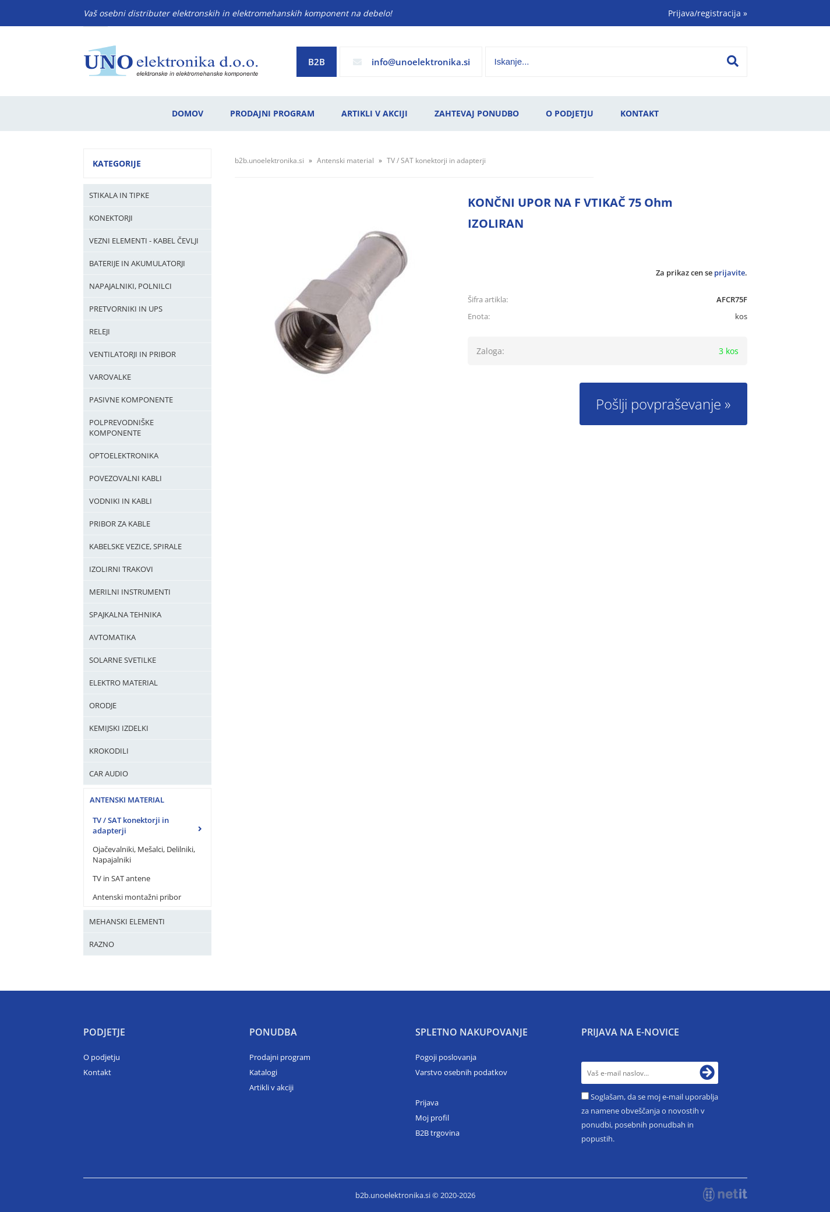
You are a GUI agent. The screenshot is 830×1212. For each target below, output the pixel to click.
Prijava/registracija (707, 13)
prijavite (729, 272)
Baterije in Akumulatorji (137, 263)
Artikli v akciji (374, 113)
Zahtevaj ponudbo (477, 113)
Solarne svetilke (122, 660)
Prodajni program (272, 113)
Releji (99, 331)
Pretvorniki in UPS (126, 308)
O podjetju (570, 113)
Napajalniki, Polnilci (130, 286)
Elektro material (123, 682)
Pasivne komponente (131, 399)
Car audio (108, 773)
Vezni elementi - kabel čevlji (144, 240)
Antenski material (127, 799)
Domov (187, 113)
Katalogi (263, 1072)
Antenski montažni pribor (137, 897)
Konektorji (111, 218)
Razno (101, 944)
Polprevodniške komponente (121, 427)
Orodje (102, 705)
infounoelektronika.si (421, 62)
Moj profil (432, 1117)
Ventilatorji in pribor (132, 354)
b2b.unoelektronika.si (269, 160)
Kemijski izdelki (119, 728)
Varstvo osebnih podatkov (461, 1072)
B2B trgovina (437, 1133)
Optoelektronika (123, 455)
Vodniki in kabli (120, 501)
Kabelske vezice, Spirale (135, 546)
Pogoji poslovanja (445, 1057)
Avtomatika (112, 637)
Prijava (427, 1102)
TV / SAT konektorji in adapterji (131, 825)
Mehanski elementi (127, 921)
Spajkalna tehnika (125, 614)
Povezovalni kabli (125, 478)
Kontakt (639, 113)
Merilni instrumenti (130, 591)
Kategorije (117, 163)
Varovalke (110, 377)
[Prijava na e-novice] (707, 1073)
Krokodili (109, 750)
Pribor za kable (119, 523)
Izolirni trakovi (121, 569)
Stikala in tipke (119, 195)
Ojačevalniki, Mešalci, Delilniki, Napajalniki (144, 854)
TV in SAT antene (121, 878)
